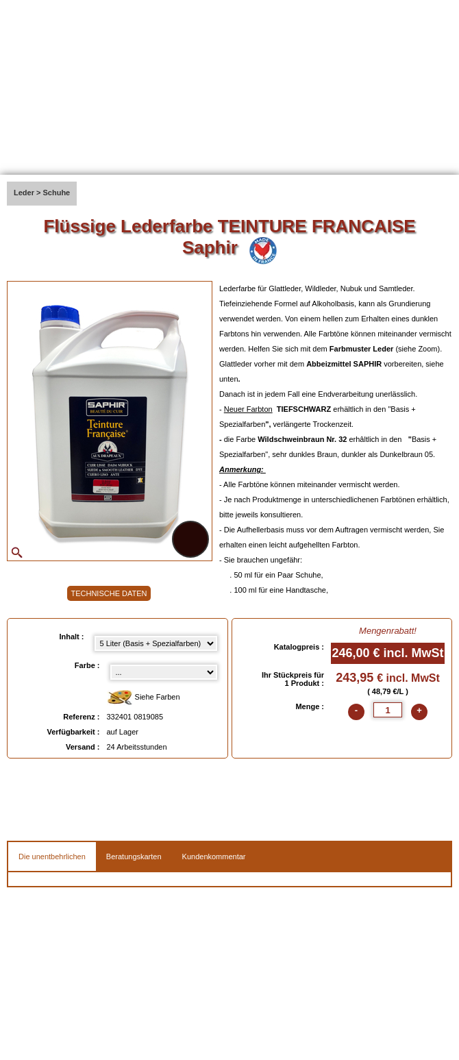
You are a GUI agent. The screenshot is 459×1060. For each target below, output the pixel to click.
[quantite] (387, 709)
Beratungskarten (134, 856)
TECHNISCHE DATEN (109, 593)
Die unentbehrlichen (52, 856)
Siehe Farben (143, 698)
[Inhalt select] (156, 643)
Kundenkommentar (214, 856)
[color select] (163, 672)
